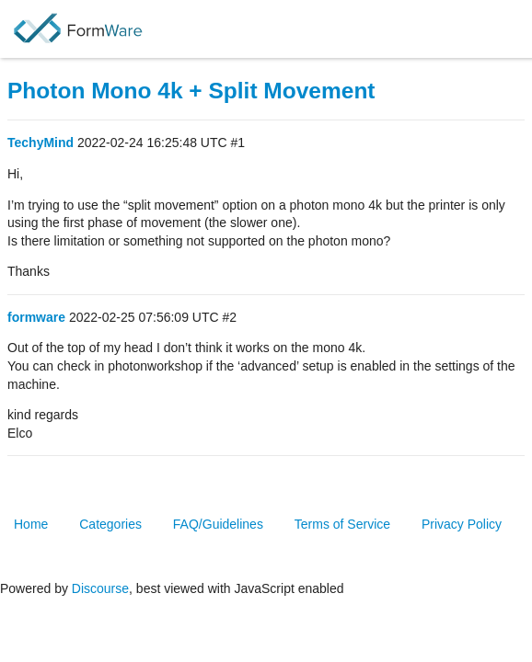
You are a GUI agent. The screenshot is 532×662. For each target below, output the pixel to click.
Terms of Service (342, 524)
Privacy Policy (462, 524)
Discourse (100, 588)
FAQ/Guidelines (218, 524)
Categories (110, 524)
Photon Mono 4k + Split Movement (191, 90)
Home (31, 524)
